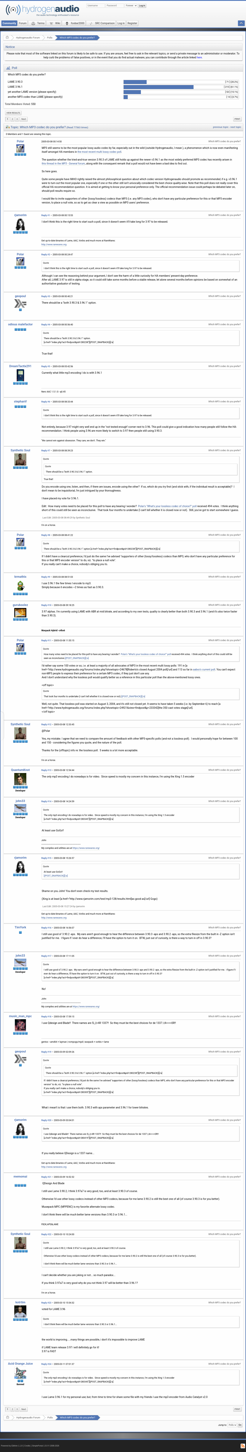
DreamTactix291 (20, 366)
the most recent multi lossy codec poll (99, 151)
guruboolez (20, 605)
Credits (27, 1446)
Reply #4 (45, 324)
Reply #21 (46, 1177)
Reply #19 (46, 1052)
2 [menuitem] (12, 119)
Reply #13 (46, 770)
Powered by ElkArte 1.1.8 (11, 1446)
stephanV (20, 401)
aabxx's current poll (204, 669)
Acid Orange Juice (20, 1363)
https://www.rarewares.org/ (86, 848)
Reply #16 (46, 928)
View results (13, 113)
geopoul (20, 296)
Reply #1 (45, 215)
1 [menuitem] (7, 119)
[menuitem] (13, 113)
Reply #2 (45, 254)
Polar (20, 141)
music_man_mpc (20, 1016)
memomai (20, 1176)
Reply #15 (46, 858)
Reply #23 (46, 1302)
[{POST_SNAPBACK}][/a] (77, 658)
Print (237, 119)
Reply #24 (46, 1364)
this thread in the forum (63, 163)
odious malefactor (20, 324)
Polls (49, 37)
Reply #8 (45, 535)
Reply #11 (46, 640)
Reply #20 (46, 1120)
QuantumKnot (20, 770)
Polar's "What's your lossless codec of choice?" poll (167, 506)
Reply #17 (46, 956)
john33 (20, 801)
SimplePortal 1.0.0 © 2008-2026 (45, 1446)
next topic (235, 127)
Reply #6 (45, 401)
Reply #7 (45, 450)
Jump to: (222, 1425)
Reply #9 (45, 577)
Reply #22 (46, 1234)
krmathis (20, 576)
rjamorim (20, 215)
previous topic (220, 127)
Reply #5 (45, 366)
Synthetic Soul (20, 450)
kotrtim (20, 1302)
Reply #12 (46, 724)
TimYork (20, 927)
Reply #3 (45, 296)
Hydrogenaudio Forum (28, 37)
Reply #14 (46, 801)
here (199, 57)
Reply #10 (46, 605)
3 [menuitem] (17, 119)
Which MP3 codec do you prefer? (77, 37)
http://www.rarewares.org (53, 244)
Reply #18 (46, 1016)
